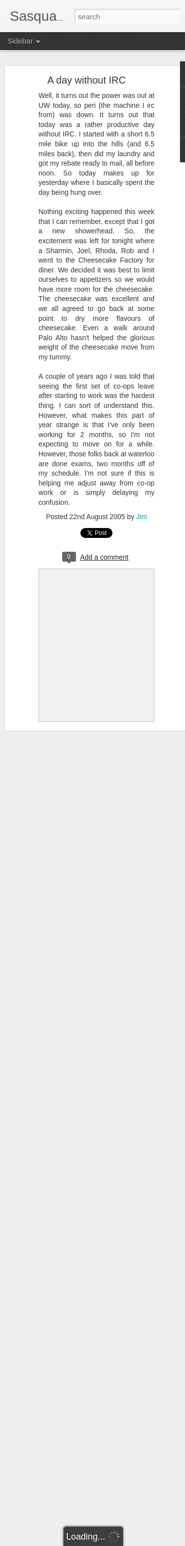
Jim (141, 517)
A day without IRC (86, 80)
